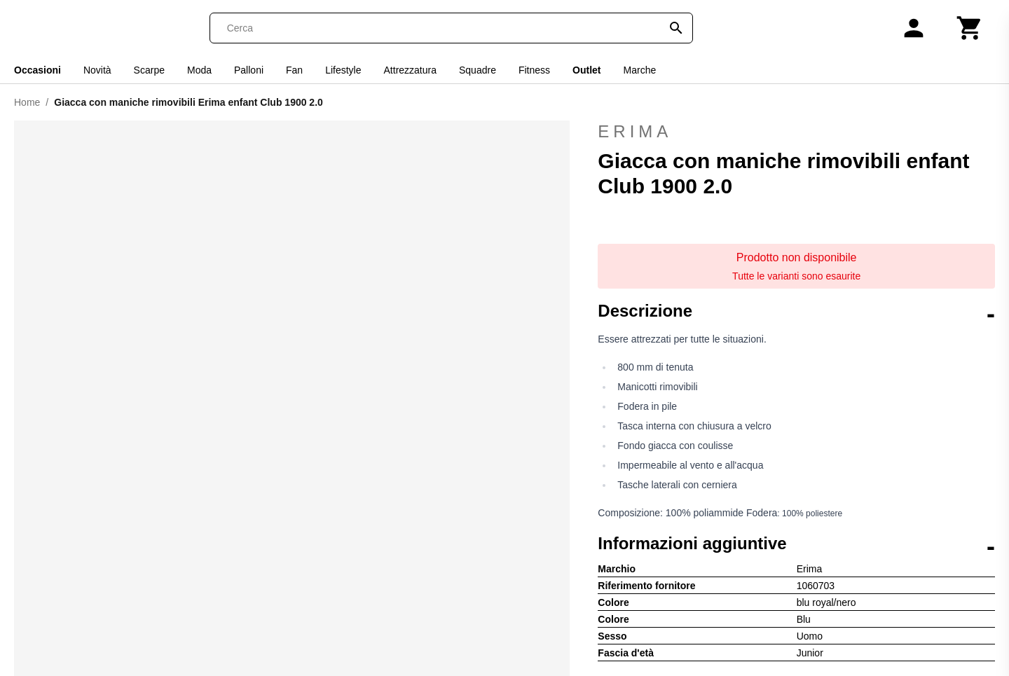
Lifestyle (343, 70)
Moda (199, 70)
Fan (294, 70)
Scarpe (149, 70)
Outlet (586, 70)
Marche (640, 70)
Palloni (248, 70)
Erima (796, 131)
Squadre (477, 70)
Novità (97, 70)
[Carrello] (970, 28)
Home (27, 102)
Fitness (534, 70)
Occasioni (37, 70)
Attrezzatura (410, 70)
